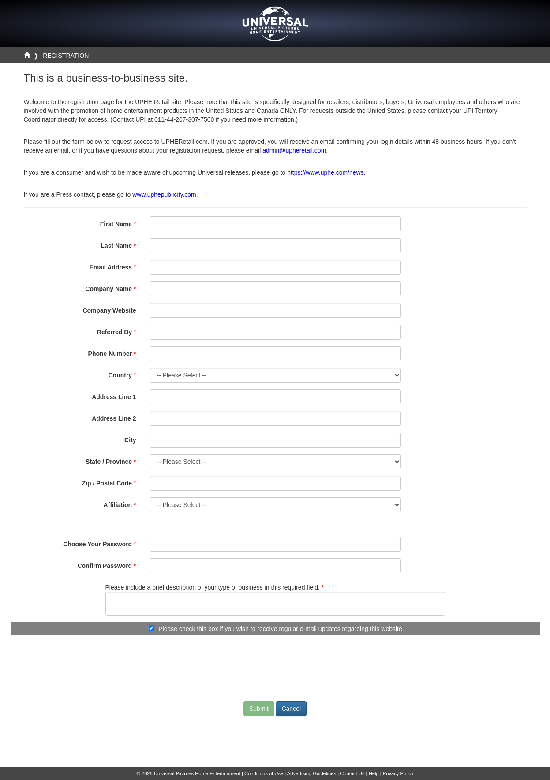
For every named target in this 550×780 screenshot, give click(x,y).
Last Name (116, 245)
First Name (116, 224)
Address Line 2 (114, 418)
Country (120, 375)
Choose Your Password (97, 544)
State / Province (109, 461)
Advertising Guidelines (311, 773)
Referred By (114, 332)
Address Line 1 (114, 396)
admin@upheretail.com (294, 150)
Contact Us (352, 773)
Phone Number (110, 353)
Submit (259, 708)
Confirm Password (104, 565)
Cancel (291, 708)
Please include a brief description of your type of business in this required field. (212, 587)
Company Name (108, 288)
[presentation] (275, 659)
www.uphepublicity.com (164, 194)
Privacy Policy (398, 773)
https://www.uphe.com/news (325, 172)
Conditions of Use (263, 773)
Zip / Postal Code (107, 483)
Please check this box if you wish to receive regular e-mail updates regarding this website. (281, 628)
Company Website (109, 310)
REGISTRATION (66, 55)
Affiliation (118, 504)
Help (374, 773)
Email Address (110, 267)
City (130, 440)
